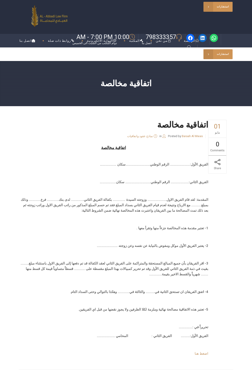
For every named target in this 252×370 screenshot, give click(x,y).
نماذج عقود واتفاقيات (140, 136)
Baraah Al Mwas (192, 136)
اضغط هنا (201, 353)
